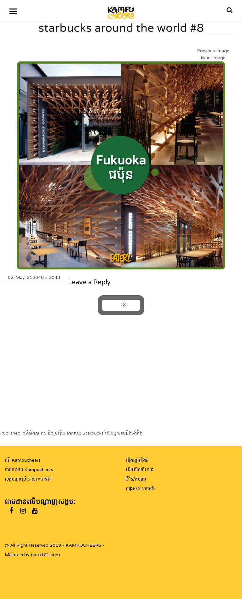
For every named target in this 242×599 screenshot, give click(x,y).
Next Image (213, 57)
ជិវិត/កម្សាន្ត (136, 479)
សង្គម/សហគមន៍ (140, 488)
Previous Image (213, 51)
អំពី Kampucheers (23, 460)
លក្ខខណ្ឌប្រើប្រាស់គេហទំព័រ (28, 479)
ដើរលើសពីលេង (139, 469)
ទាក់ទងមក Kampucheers (29, 469)
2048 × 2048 (46, 277)
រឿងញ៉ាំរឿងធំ (137, 460)
